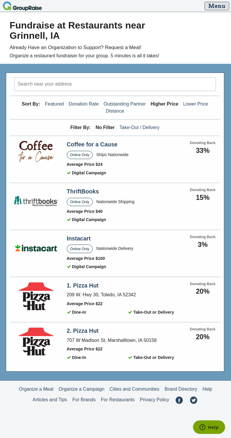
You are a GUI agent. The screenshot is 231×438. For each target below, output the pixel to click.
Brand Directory (180, 389)
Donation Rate (84, 103)
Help (207, 389)
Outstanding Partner (125, 103)
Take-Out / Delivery (139, 127)
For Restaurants (118, 399)
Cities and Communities (134, 389)
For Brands (84, 399)
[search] (115, 84)
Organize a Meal (36, 389)
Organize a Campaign (81, 389)
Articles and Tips (50, 399)
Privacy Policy (154, 399)
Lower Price (195, 103)
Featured (54, 103)
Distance (115, 110)
